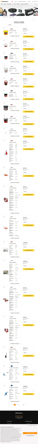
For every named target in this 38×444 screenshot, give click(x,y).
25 (23, 404)
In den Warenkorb (28, 36)
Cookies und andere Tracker (14, 437)
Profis (16, 1)
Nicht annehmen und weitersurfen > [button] (32, 425)
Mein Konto (35, 1)
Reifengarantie (9, 423)
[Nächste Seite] (25, 405)
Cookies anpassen (30, 435)
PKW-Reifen (28, 423)
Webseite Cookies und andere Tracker (5, 441)
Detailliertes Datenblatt (15, 48)
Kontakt (29, 1)
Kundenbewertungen (22, 1)
